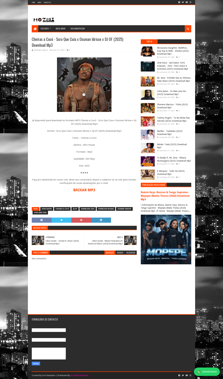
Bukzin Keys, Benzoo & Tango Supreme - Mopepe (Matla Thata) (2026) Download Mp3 (165, 196)
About (39, 2)
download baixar (106, 209)
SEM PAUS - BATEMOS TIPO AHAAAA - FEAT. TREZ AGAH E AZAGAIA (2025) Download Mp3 (172, 66)
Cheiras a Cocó (62, 209)
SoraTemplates (48, 375)
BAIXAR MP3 (84, 190)
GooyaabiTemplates (79, 375)
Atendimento (207, 372)
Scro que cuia (40, 212)
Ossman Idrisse (124, 209)
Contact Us (47, 2)
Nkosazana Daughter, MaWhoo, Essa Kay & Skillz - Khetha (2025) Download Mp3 (173, 51)
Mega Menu (61, 28)
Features (45, 28)
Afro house (47, 209)
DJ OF (75, 209)
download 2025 (87, 209)
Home (33, 2)
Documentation (77, 28)
